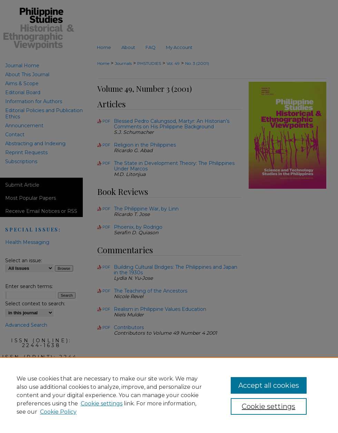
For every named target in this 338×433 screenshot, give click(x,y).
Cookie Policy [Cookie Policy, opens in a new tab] (58, 412)
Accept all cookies (268, 385)
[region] (169, 395)
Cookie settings (101, 403)
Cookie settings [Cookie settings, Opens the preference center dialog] (268, 406)
